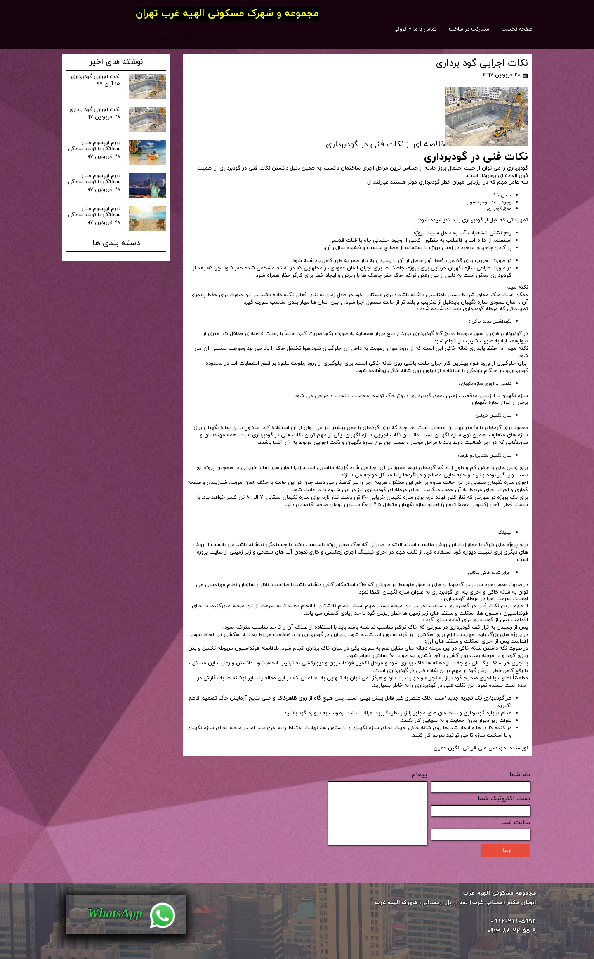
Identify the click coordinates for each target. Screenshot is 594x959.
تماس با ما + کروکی (414, 29)
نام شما (519, 774)
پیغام (419, 774)
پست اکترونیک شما (504, 798)
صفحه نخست (517, 29)
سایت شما (515, 822)
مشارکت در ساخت (469, 29)
